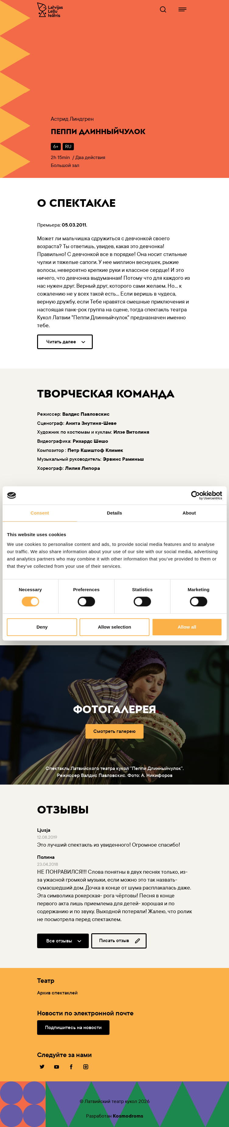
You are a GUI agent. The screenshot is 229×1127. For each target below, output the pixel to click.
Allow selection (114, 626)
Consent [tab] (39, 512)
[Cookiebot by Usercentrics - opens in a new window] (195, 495)
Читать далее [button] (61, 342)
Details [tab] (114, 512)
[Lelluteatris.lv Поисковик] (163, 9)
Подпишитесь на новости (73, 1027)
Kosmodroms (128, 1116)
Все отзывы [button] (59, 941)
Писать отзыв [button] (120, 941)
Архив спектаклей (57, 993)
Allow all (187, 626)
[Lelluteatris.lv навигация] (182, 9)
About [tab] (189, 512)
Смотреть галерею (114, 731)
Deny (42, 626)
